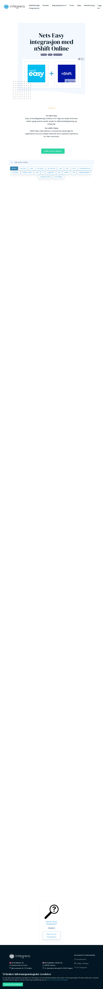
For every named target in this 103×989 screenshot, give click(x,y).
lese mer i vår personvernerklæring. (57, 980)
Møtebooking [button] (89, 5)
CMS (37, 172)
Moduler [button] (46, 5)
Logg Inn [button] (99, 6)
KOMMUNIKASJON (85, 168)
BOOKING (15, 172)
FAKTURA (23, 168)
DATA (74, 168)
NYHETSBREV (58, 177)
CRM (60, 168)
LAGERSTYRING (27, 172)
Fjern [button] (81, 59)
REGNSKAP (51, 172)
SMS (67, 168)
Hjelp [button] (79, 5)
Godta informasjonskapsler (12, 984)
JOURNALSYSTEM (45, 177)
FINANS (66, 172)
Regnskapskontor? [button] (59, 5)
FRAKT (32, 168)
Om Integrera (81, 967)
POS (74, 172)
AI (43, 172)
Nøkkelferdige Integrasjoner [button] (34, 6)
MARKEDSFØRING (84, 172)
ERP (59, 172)
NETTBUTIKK (51, 168)
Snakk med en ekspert (53, 151)
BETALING (41, 168)
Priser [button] (72, 5)
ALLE (14, 168)
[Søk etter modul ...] (53, 162)
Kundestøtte (81, 959)
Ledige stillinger (82, 963)
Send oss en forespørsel (51, 935)
